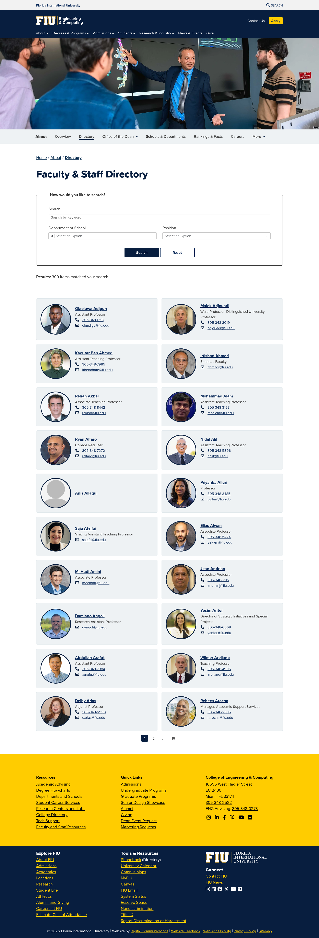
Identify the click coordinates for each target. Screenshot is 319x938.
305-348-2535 (219, 712)
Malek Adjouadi (214, 306)
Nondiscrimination (137, 908)
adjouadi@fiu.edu (221, 328)
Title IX (127, 914)
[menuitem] (42, 33)
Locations (44, 878)
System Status (133, 896)
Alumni (127, 808)
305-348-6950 (94, 712)
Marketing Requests (138, 827)
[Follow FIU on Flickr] (241, 889)
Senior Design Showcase (143, 802)
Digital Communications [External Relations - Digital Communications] (149, 931)
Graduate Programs (138, 796)
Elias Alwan (211, 525)
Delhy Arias (85, 701)
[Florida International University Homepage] (58, 5)
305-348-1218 (93, 319)
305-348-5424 (219, 536)
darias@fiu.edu (93, 717)
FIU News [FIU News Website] (214, 882)
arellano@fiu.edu (221, 674)
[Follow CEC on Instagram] (209, 817)
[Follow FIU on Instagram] (209, 889)
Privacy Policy (245, 931)
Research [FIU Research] (44, 884)
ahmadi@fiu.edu (220, 367)
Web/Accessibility (217, 931)
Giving (126, 815)
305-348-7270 (93, 450)
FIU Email (129, 890)
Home (41, 157)
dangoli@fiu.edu (94, 627)
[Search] (160, 217)
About (41, 138)
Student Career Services (58, 802)
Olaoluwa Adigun (91, 308)
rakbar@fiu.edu (94, 412)
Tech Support (48, 821)
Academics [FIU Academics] (46, 872)
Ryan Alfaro (86, 439)
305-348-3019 (219, 322)
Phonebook (131, 859)
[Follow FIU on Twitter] (227, 889)
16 (173, 738)
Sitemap (265, 931)
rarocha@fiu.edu (220, 717)
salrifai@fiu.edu (94, 539)
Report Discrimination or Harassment (153, 921)
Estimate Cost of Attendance (61, 914)
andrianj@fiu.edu (221, 585)
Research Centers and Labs (60, 808)
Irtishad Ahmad (214, 356)
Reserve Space (134, 902)
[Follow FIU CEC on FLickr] (250, 817)
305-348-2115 (218, 579)
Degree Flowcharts (53, 790)
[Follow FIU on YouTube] (234, 889)
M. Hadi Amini (88, 571)
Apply (275, 20)
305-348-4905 (219, 668)
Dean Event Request (139, 821)
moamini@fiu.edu (95, 582)
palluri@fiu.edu (219, 499)
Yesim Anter (211, 610)
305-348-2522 (219, 802)
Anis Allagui (86, 493)
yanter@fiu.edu (219, 632)
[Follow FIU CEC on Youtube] (242, 817)
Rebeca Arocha (214, 701)
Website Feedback (185, 931)
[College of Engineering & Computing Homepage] (59, 20)
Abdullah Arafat (90, 657)
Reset (177, 252)
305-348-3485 (219, 493)
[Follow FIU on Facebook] (220, 889)
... (163, 738)
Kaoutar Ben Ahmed (94, 353)
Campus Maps (133, 872)
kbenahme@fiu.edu (97, 369)
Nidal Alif (208, 439)
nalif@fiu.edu (218, 456)
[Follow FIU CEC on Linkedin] (217, 817)
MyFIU (126, 878)
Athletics (44, 896)
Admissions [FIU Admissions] (46, 866)
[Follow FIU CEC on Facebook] (225, 817)
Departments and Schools (59, 796)
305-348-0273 (245, 808)
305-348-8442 (93, 407)
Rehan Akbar (87, 396)
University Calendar (138, 866)
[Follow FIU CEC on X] (233, 817)
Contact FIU (216, 876)
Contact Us (256, 20)
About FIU (45, 859)
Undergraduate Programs (143, 790)
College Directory (52, 815)
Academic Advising (53, 784)
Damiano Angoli (90, 616)
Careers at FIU (49, 908)
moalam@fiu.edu (221, 412)
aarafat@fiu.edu (94, 674)
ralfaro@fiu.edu (94, 456)
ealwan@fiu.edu (220, 542)
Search (141, 252)
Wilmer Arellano (215, 657)
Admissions (131, 784)
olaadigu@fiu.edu (95, 325)
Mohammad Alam (216, 396)
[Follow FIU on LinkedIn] (214, 889)
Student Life (47, 890)
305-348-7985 (93, 364)
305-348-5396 (219, 450)
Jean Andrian (212, 568)
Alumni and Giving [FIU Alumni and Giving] (52, 902)
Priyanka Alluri (213, 482)
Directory (73, 157)
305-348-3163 (219, 407)
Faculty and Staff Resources (61, 827)
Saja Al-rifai (85, 528)
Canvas (127, 884)
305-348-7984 (93, 668)
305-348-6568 (219, 627)
